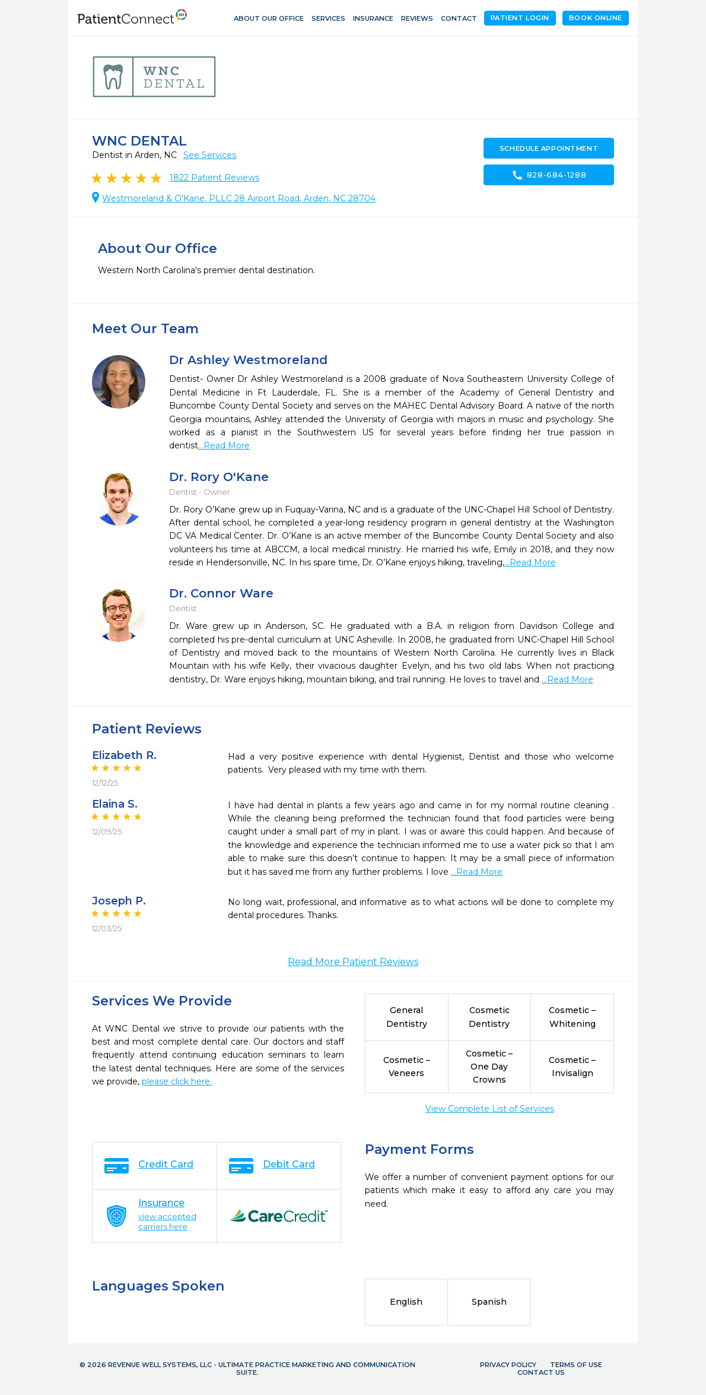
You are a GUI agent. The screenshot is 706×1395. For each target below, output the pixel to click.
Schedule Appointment (549, 148)
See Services (209, 155)
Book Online (595, 18)
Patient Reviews (214, 177)
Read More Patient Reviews (353, 961)
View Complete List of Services (489, 1108)
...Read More (224, 445)
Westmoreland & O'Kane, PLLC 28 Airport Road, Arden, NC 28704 (239, 198)
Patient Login (520, 18)
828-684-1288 (549, 175)
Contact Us (541, 1372)
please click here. (177, 1081)
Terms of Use (576, 1365)
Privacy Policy (508, 1365)
